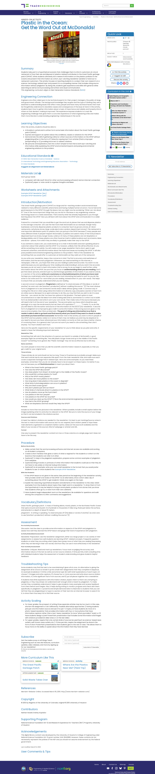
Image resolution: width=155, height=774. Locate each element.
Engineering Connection (115, 177)
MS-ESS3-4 (126, 64)
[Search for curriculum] (132, 5)
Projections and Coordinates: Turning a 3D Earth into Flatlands (121, 105)
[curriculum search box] (116, 5)
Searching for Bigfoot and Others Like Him (120, 123)
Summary (111, 174)
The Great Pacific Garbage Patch (120, 128)
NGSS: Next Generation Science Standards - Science (40, 159)
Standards (69, 13)
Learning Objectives (114, 180)
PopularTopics (56, 12)
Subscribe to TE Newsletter (91, 647)
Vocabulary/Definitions (115, 199)
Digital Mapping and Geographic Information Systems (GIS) (119, 97)
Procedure (111, 196)
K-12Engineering (43, 12)
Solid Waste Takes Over (35, 679)
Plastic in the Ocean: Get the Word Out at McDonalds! (121, 133)
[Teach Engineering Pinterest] (124, 768)
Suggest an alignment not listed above (37, 167)
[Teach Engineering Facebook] (112, 768)
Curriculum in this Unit (119, 91)
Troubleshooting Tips (114, 205)
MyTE (130, 768)
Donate (131, 764)
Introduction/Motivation (115, 193)
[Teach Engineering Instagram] (116, 768)
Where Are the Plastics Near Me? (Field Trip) (120, 138)
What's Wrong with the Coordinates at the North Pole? (121, 117)
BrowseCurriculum (28, 12)
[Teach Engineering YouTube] (107, 768)
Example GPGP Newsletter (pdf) (33, 195)
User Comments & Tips (115, 212)
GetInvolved (83, 12)
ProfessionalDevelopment (98, 12)
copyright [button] (61, 63)
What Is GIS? (115, 101)
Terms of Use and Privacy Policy (125, 772)
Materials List (112, 184)
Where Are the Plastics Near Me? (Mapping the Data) (120, 143)
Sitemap (123, 764)
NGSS (82, 90)
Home (97, 764)
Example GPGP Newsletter (65, 469)
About (104, 765)
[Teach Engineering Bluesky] (120, 768)
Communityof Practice (112, 12)
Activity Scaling (112, 209)
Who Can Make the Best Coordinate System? (119, 111)
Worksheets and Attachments (117, 187)
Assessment (112, 202)
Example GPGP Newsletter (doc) (34, 193)
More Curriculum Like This (116, 190)
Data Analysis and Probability (128, 58)
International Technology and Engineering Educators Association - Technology (49, 161)
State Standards (27, 164)
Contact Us (113, 764)
